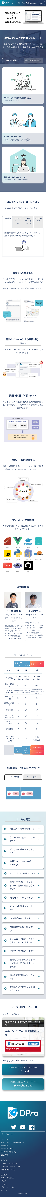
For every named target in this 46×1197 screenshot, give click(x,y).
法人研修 (4, 1160)
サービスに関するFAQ (8, 1152)
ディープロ (5, 1145)
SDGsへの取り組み (7, 1178)
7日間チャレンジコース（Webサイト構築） (17, 179)
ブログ (3, 1181)
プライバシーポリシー (8, 1187)
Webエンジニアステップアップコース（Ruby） (18, 139)
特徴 (19, 3)
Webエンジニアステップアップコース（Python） (18, 141)
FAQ (27, 3)
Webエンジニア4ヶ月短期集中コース (13, 1142)
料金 (23, 3)
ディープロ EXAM (7, 1149)
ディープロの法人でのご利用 (10, 1166)
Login (41, 3)
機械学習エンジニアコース (12, 100)
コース (14, 3)
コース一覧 (5, 1139)
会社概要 (4, 1175)
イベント (4, 1184)
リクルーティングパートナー (10, 1163)
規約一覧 (4, 1190)
